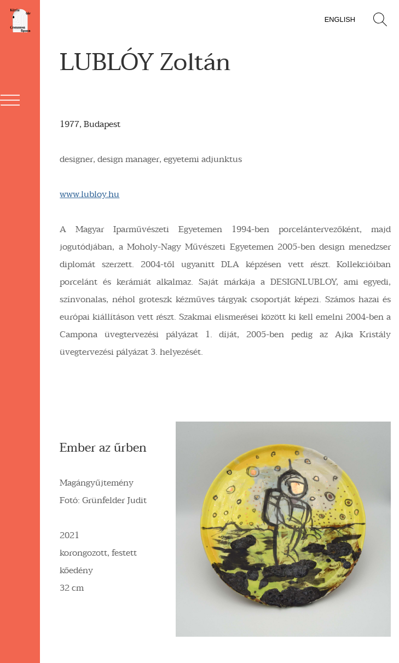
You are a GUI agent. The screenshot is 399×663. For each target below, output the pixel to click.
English (340, 19)
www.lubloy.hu (89, 194)
